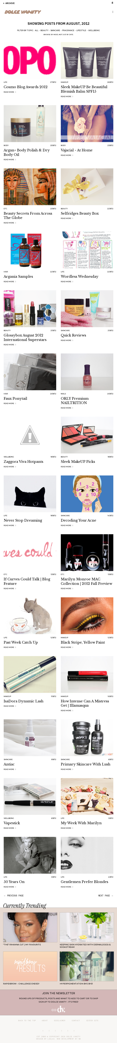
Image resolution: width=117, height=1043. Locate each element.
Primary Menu (111, 12)
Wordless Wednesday (79, 276)
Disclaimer (59, 1020)
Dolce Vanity (73, 1036)
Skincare (55, 30)
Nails (63, 394)
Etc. (5, 209)
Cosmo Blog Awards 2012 (26, 87)
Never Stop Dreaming (23, 520)
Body (6, 145)
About (45, 1020)
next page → (105, 895)
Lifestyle (81, 30)
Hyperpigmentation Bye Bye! (76, 983)
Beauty (44, 30)
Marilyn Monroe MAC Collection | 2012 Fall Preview (86, 581)
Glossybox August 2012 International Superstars (25, 337)
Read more (10, 92)
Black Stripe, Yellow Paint (83, 642)
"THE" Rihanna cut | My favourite (22, 944)
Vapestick (12, 823)
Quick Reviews (73, 335)
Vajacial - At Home (77, 150)
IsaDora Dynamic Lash (23, 701)
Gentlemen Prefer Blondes (84, 882)
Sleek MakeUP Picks (78, 462)
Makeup (64, 82)
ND (80, 1039)
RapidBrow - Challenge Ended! (21, 983)
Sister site (92, 1020)
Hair (6, 272)
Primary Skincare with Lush (85, 764)
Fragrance (68, 30)
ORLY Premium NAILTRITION (75, 400)
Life (5, 82)
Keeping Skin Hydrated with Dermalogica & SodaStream (85, 945)
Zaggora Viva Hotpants (23, 462)
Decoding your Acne (78, 520)
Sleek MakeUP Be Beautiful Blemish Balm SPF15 (84, 89)
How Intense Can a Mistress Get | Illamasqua (85, 703)
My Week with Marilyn (81, 823)
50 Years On (14, 882)
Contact (76, 1020)
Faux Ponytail (15, 398)
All (36, 30)
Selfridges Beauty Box (80, 213)
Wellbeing (94, 30)
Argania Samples (18, 276)
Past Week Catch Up (21, 642)
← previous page (14, 895)
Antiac (9, 764)
